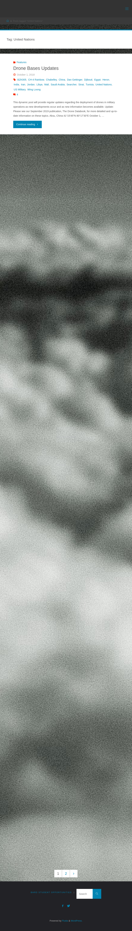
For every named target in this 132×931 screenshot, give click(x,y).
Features (21, 62)
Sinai (81, 84)
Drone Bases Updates (36, 68)
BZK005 (21, 79)
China (62, 79)
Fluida (64, 920)
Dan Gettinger (74, 79)
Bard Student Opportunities (51, 892)
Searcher (72, 84)
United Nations (104, 84)
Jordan (31, 84)
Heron (105, 79)
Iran (23, 84)
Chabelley (51, 79)
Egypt (97, 79)
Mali (46, 84)
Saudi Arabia (58, 84)
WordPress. (76, 920)
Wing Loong (34, 89)
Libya (39, 84)
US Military (20, 89)
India (16, 84)
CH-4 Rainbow (36, 79)
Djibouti (88, 79)
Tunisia (90, 84)
